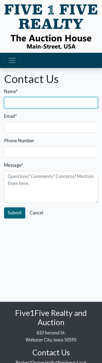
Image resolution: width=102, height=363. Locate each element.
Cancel (36, 212)
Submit (15, 212)
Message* (13, 165)
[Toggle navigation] (12, 60)
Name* (11, 91)
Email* (10, 116)
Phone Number (19, 140)
